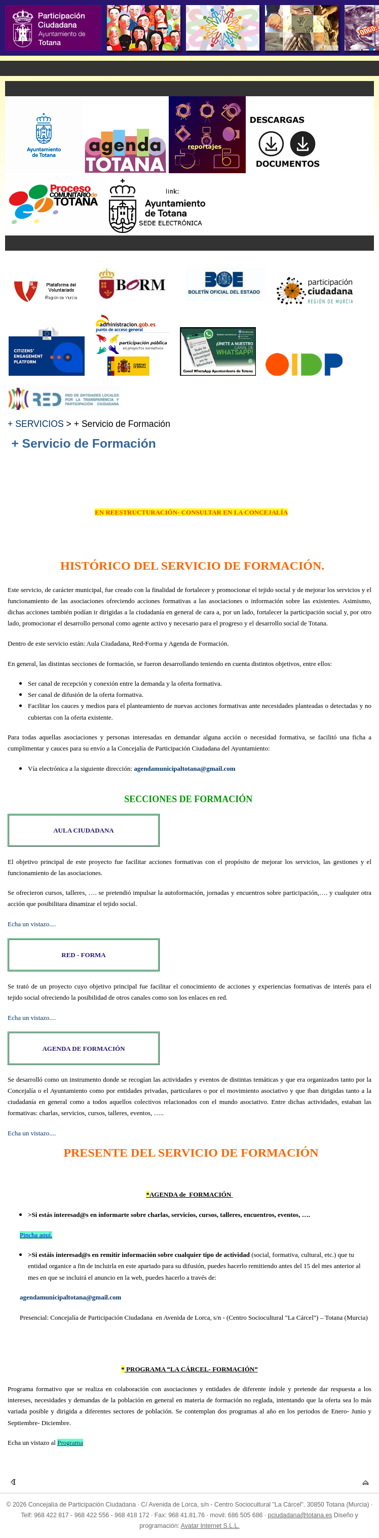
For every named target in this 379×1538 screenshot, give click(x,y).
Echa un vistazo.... (32, 924)
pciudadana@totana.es (300, 1515)
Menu (189, 68)
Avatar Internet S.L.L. (210, 1525)
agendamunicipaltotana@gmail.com (184, 768)
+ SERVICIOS (36, 424)
